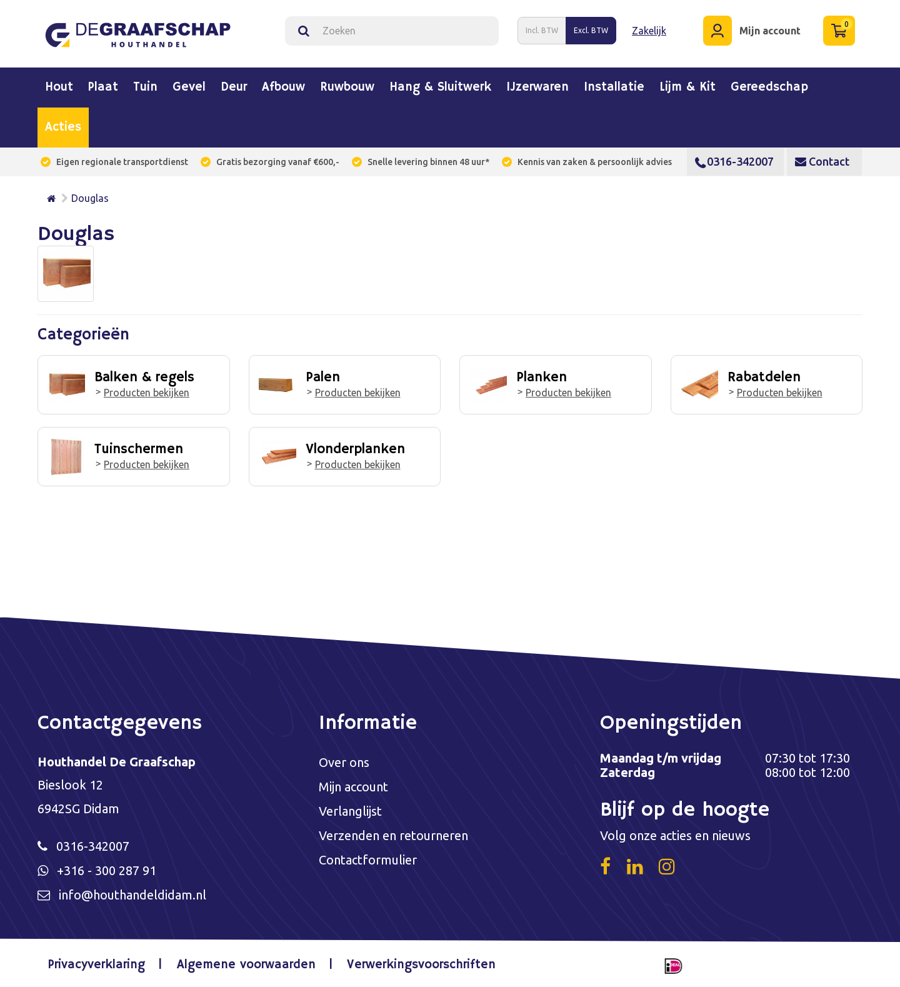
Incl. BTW (542, 30)
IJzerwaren (537, 87)
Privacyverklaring (96, 965)
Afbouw (283, 87)
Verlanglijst (350, 811)
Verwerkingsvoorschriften (421, 965)
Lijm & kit (687, 87)
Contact (822, 161)
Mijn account (353, 786)
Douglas (90, 198)
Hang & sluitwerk (440, 87)
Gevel (189, 87)
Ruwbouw (347, 87)
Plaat (103, 87)
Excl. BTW (591, 30)
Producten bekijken (146, 392)
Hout (59, 87)
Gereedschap (769, 87)
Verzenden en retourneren (393, 835)
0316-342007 (734, 161)
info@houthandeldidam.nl (132, 895)
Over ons (344, 762)
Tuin (145, 87)
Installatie (614, 87)
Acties (63, 127)
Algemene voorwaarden (246, 965)
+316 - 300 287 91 (106, 870)
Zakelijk (649, 30)
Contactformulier (368, 860)
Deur (234, 87)
